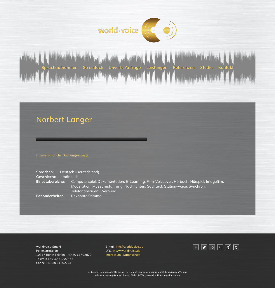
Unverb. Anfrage (125, 67)
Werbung (108, 191)
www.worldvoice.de (126, 250)
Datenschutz (131, 254)
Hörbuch (181, 181)
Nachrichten (134, 186)
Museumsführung (107, 186)
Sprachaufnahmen (59, 67)
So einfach (93, 67)
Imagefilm (214, 181)
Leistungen (156, 67)
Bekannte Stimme (86, 195)
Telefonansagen (84, 191)
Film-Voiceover (159, 181)
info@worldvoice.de (129, 246)
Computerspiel (83, 181)
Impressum (113, 254)
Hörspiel (197, 181)
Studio (206, 67)
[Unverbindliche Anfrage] (62, 155)
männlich (71, 176)
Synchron (197, 186)
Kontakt (226, 67)
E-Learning (135, 181)
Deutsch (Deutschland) (79, 172)
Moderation (80, 186)
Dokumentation (111, 181)
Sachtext (154, 186)
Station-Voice (175, 186)
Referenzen (184, 67)
